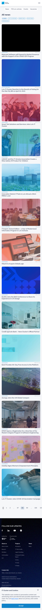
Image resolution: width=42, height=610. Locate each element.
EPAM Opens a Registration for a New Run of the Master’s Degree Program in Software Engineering (20, 432)
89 (27, 508)
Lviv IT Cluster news (12, 18)
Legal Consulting (19, 552)
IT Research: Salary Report (19, 556)
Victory (17, 559)
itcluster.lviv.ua (5, 587)
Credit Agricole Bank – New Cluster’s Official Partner (21, 332)
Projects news (30, 18)
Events (26, 9)
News (7, 9)
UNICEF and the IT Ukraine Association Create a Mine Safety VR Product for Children (19, 160)
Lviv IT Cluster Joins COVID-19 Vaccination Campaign (21, 499)
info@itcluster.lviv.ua (6, 585)
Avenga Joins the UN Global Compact (15, 398)
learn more (14, 598)
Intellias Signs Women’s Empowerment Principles (20, 466)
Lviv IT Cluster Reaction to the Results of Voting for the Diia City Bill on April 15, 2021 (20, 90)
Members (4, 552)
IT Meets (17, 565)
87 (18, 508)
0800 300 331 (5, 582)
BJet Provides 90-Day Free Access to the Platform (20, 365)
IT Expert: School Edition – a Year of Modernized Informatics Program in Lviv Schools (19, 230)
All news (4, 18)
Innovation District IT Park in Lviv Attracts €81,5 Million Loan (19, 195)
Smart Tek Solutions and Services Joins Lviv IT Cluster (18, 125)
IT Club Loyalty (18, 549)
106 (36, 508)
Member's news (22, 18)
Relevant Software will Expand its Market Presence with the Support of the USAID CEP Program (20, 55)
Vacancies (33, 9)
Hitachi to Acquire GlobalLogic (13, 264)
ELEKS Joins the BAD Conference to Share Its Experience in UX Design (18, 298)
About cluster (5, 546)
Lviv (3, 558)
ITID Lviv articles (16, 9)
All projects (18, 546)
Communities (5, 555)
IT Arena (17, 562)
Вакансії (4, 549)
